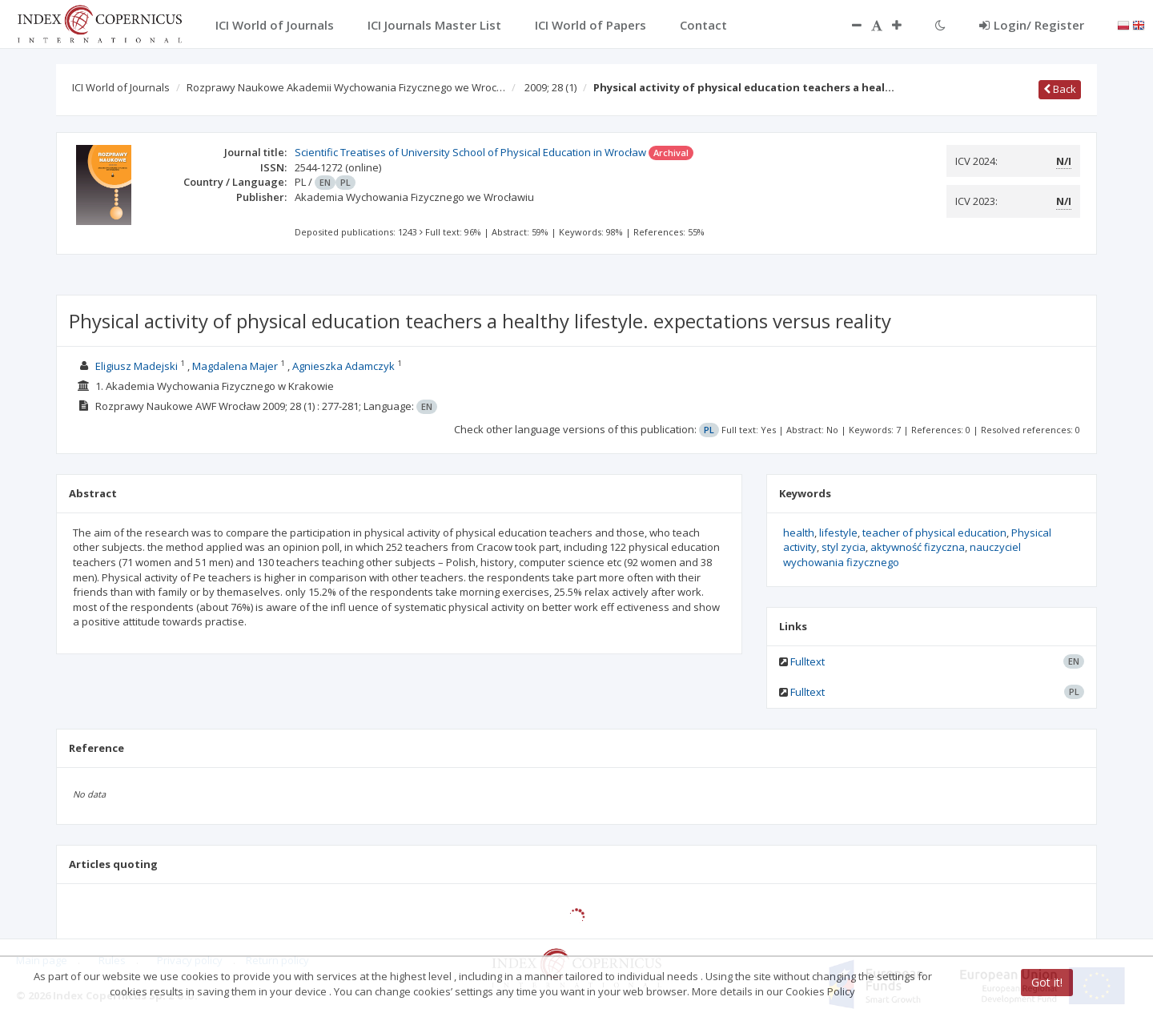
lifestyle (838, 532)
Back (1059, 89)
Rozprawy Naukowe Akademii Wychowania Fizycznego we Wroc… (346, 87)
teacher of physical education (934, 532)
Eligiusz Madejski (136, 366)
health (798, 532)
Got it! (1047, 982)
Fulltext (807, 661)
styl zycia (844, 547)
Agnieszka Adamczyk (343, 366)
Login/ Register (1031, 25)
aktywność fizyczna (917, 547)
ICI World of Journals (121, 87)
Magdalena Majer (235, 366)
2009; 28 (550, 87)
